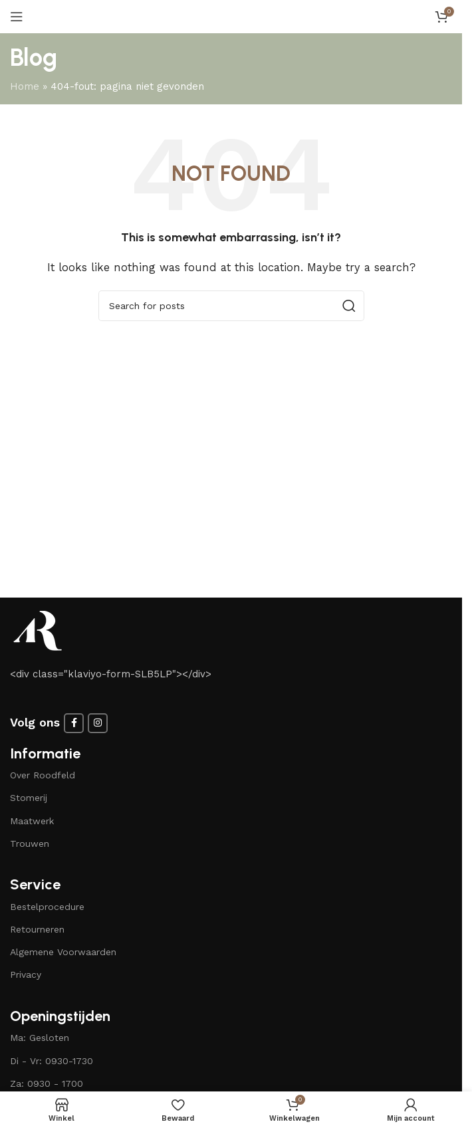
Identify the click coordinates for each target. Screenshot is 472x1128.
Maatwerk (32, 821)
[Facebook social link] (74, 723)
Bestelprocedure (47, 906)
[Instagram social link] (98, 723)
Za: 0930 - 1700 (46, 1083)
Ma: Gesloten (39, 1037)
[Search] (231, 305)
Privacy (25, 974)
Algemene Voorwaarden (63, 952)
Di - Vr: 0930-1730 (51, 1061)
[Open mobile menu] (16, 16)
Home (24, 86)
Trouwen (29, 843)
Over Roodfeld (42, 775)
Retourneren (37, 929)
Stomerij (28, 797)
